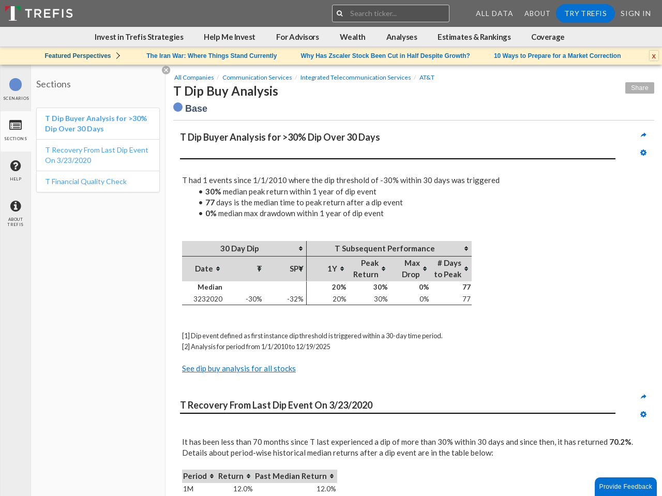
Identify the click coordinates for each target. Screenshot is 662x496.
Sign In (636, 13)
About (537, 13)
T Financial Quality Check (86, 181)
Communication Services (257, 77)
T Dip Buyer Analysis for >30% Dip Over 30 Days (96, 123)
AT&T (426, 77)
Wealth (353, 36)
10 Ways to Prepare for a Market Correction (557, 55)
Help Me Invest (229, 36)
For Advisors (297, 36)
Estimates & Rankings (474, 36)
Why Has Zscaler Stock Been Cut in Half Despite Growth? (385, 55)
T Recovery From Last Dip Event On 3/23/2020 (96, 154)
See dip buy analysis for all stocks (239, 368)
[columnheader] (244, 249)
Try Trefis (585, 13)
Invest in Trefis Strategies (139, 36)
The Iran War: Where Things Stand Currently (211, 55)
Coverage (547, 36)
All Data (495, 13)
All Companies (194, 77)
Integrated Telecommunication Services (355, 77)
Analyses (401, 36)
